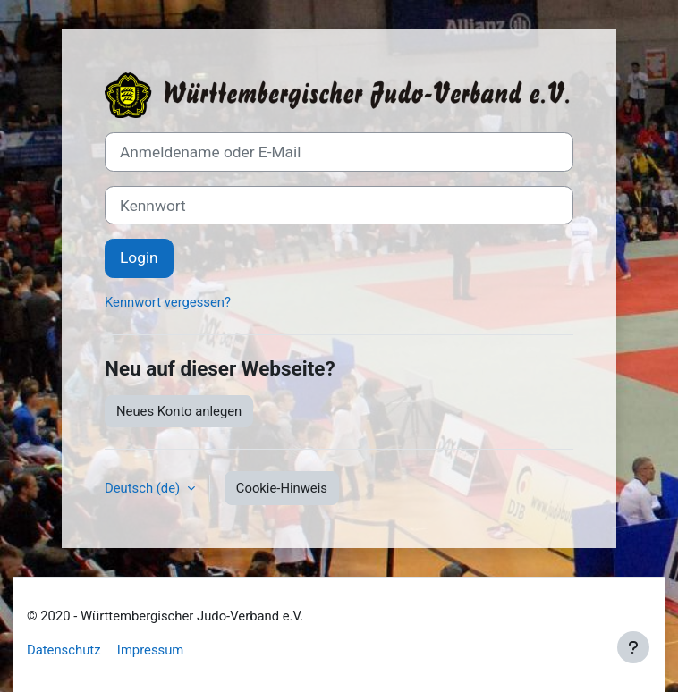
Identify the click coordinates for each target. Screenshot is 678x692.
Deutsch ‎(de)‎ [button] (144, 488)
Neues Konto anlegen (179, 411)
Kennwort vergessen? (168, 302)
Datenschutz (64, 650)
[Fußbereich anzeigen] (633, 647)
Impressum (150, 650)
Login (139, 257)
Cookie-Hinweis (281, 488)
